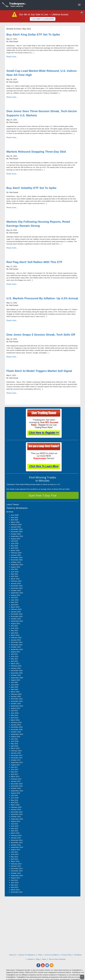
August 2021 (15, 652)
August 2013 (15, 878)
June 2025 (15, 543)
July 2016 (14, 795)
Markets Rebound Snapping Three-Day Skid (36, 151)
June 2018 (15, 741)
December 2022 (17, 614)
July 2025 (14, 541)
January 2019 (16, 725)
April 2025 (14, 548)
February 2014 (16, 864)
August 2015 (15, 821)
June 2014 (15, 854)
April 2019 (14, 718)
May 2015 (14, 828)
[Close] (82, 13)
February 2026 (16, 524)
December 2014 (17, 840)
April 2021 (14, 661)
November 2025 (17, 531)
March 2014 (15, 861)
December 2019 (17, 699)
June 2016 (15, 798)
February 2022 (16, 637)
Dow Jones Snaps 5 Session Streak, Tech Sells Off (40, 334)
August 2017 (15, 765)
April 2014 (14, 859)
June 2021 (15, 656)
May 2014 (14, 857)
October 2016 (16, 788)
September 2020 (17, 678)
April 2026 (14, 520)
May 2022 (14, 630)
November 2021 (17, 645)
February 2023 (16, 609)
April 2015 (14, 831)
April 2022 (14, 633)
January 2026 (16, 527)
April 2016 (14, 802)
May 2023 (14, 602)
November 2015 (17, 814)
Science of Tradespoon (27, 955)
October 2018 (16, 732)
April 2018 (14, 746)
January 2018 (16, 753)
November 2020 (17, 673)
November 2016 (17, 786)
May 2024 (14, 574)
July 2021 (14, 654)
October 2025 (16, 534)
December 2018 (17, 727)
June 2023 (15, 600)
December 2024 (17, 557)
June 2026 (15, 515)
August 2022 (15, 623)
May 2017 (14, 772)
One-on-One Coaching (57, 959)
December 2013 (17, 868)
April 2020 (14, 689)
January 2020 (16, 696)
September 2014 (17, 847)
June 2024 (15, 572)
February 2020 (16, 694)
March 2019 (15, 720)
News (44, 959)
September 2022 (17, 621)
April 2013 (14, 887)
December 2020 (17, 670)
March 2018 (15, 748)
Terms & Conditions (52, 955)
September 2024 (17, 564)
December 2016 (17, 784)
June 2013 (15, 882)
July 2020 (14, 682)
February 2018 (16, 751)
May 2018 (14, 743)
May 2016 (14, 800)
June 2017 (15, 769)
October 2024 (16, 562)
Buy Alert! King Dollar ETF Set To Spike (33, 34)
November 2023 (17, 588)
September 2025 (17, 536)
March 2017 (15, 776)
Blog (37, 959)
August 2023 (15, 595)
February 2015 (16, 835)
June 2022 (15, 628)
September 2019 (17, 706)
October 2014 (16, 845)
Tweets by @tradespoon (17, 508)
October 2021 (16, 647)
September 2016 (17, 791)
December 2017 (17, 755)
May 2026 (14, 517)
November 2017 (17, 758)
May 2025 (14, 546)
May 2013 (14, 885)
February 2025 (16, 553)
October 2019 (16, 703)
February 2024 (16, 581)
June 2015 (15, 826)
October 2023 (16, 590)
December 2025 (17, 529)
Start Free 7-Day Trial (42, 495)
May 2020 (14, 687)
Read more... (12, 57)
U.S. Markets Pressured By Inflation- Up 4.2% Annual (42, 298)
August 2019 (15, 708)
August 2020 (15, 680)
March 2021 (15, 663)
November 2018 (17, 729)
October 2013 (16, 873)
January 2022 (16, 640)
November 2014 (17, 842)
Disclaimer (78, 955)
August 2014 (15, 849)
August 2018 (15, 736)
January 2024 (16, 583)
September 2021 (17, 649)
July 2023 (14, 597)
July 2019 (14, 710)
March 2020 (15, 692)
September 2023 (17, 593)
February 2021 (16, 666)
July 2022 (14, 626)
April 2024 (14, 576)
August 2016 (15, 793)
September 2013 (17, 875)
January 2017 (16, 781)
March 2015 (15, 833)
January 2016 (16, 809)
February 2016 (16, 807)
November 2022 (17, 616)
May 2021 (14, 659)
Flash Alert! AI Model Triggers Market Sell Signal (39, 371)
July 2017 (14, 767)
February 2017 (16, 779)
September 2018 (17, 734)
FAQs (40, 955)
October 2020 (16, 675)
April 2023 (14, 605)
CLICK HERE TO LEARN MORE (42, 19)
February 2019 (16, 722)
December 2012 (17, 892)
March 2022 (15, 635)
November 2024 (17, 560)
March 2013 (15, 890)
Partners (30, 959)
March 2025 (15, 550)
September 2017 (17, 762)
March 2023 (15, 607)
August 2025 (15, 539)
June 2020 (15, 685)
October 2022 (16, 619)
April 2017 (14, 774)
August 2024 (15, 567)
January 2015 (16, 838)
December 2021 (17, 642)
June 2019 (15, 713)
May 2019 (14, 715)
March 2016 (15, 805)
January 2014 (16, 866)
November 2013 (17, 871)
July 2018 (14, 739)
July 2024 (14, 569)
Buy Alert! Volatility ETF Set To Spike (31, 188)
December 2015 (17, 812)
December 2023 (17, 586)
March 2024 (15, 579)
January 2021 (16, 668)
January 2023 (16, 612)
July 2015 (14, 824)
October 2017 (16, 760)
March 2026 (15, 522)
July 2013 (14, 880)
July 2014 (14, 852)
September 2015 (17, 819)
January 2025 (16, 555)
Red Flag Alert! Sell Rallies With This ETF (34, 262)
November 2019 (17, 701)
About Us (12, 955)
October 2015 (16, 816)
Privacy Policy (66, 955)
